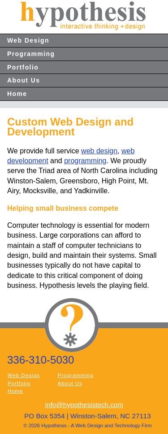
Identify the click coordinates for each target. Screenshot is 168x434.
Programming (31, 53)
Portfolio (23, 67)
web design (99, 151)
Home (17, 93)
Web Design (28, 40)
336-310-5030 (40, 360)
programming (85, 161)
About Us (23, 80)
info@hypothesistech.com (84, 404)
